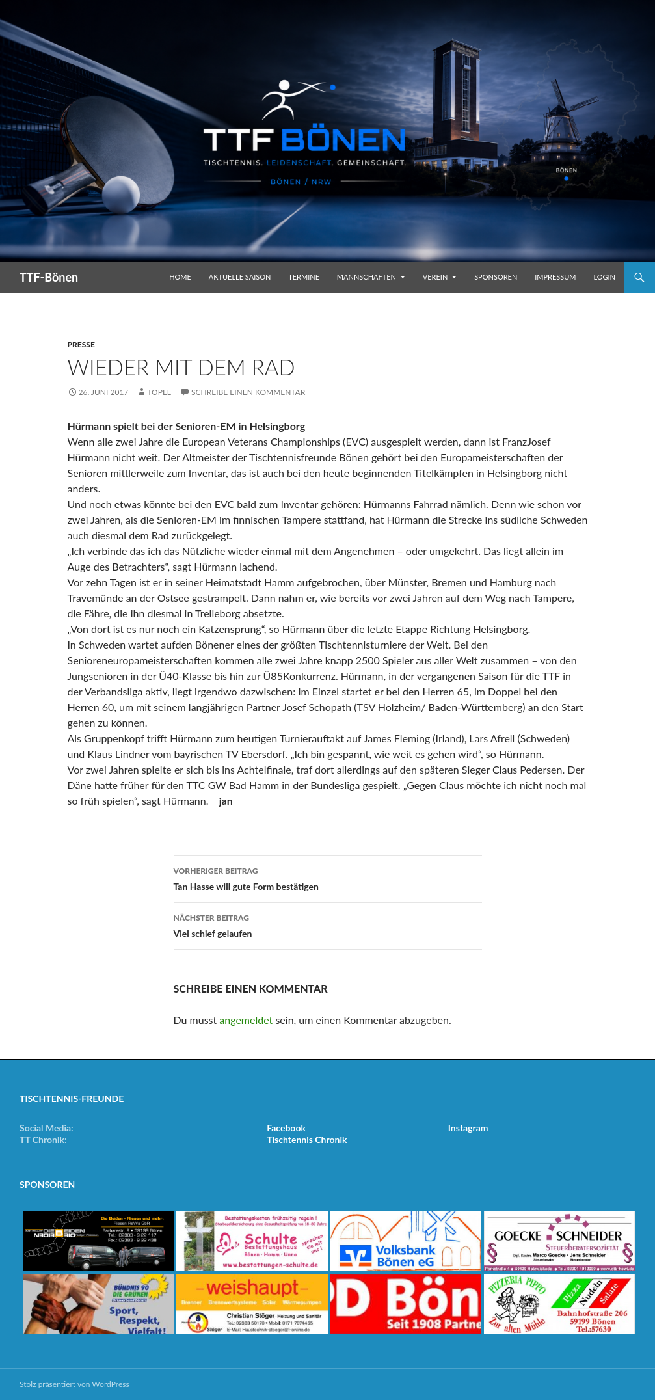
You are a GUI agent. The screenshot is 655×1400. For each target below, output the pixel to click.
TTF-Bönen (49, 277)
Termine (303, 277)
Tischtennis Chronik (307, 1139)
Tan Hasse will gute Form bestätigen (328, 877)
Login (604, 277)
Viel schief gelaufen (328, 924)
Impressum (555, 277)
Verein (435, 277)
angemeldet (246, 1020)
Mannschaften (366, 277)
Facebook (286, 1127)
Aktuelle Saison (240, 277)
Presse (81, 344)
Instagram (468, 1127)
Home (180, 277)
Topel (159, 392)
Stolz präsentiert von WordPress (74, 1384)
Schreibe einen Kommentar (248, 392)
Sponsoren (495, 277)
